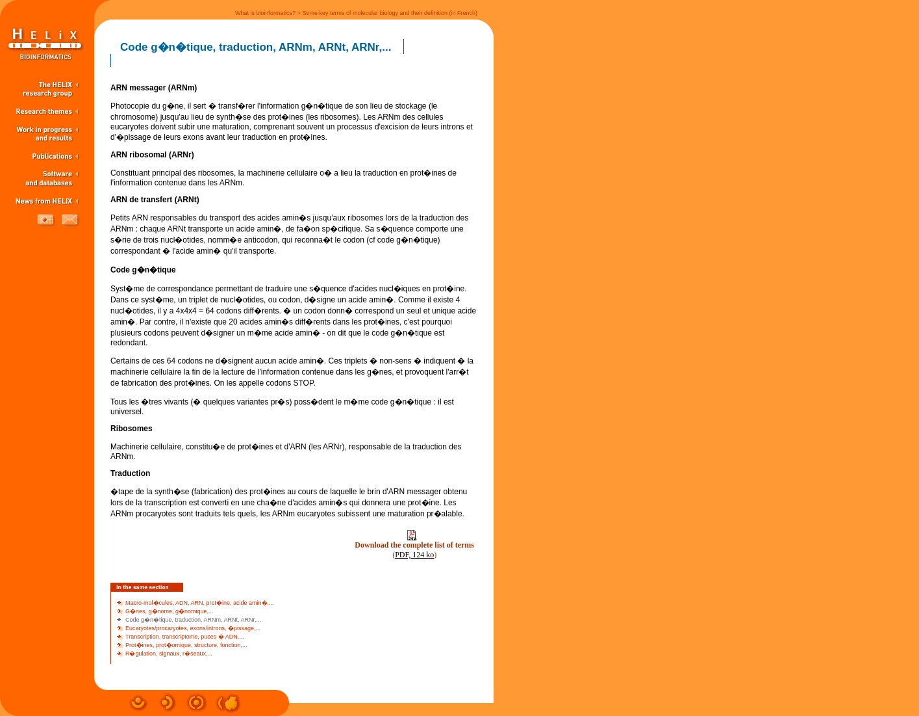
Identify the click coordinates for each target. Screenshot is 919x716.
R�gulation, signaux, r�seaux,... (168, 653)
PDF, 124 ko (414, 554)
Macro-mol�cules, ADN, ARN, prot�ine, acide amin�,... (199, 603)
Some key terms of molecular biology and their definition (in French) (389, 13)
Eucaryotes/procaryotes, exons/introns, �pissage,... (192, 628)
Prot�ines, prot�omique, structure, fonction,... (186, 645)
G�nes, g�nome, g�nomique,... (169, 611)
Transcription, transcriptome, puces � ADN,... (184, 636)
